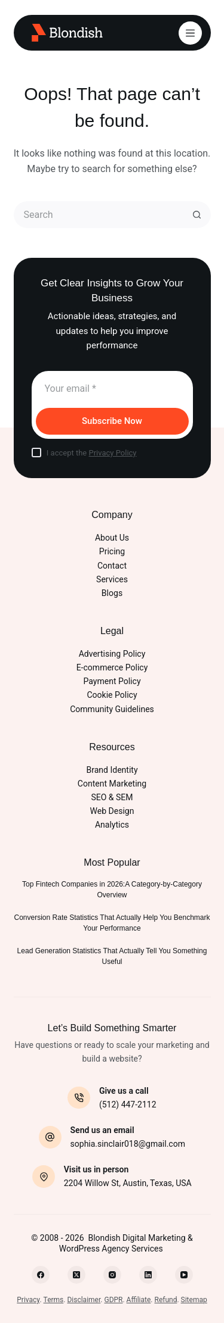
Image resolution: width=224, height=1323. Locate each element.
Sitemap (194, 1300)
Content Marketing (112, 783)
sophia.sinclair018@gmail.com (127, 1144)
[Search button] (197, 214)
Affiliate (139, 1300)
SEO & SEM (112, 797)
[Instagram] (112, 1275)
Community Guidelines (112, 709)
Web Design (112, 811)
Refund (165, 1300)
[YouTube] (184, 1275)
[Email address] (112, 388)
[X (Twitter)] (76, 1275)
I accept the (92, 452)
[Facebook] (41, 1275)
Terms (54, 1300)
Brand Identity (111, 770)
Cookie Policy (112, 695)
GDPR (113, 1300)
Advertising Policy (112, 654)
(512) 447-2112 (128, 1104)
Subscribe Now (112, 421)
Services (112, 579)
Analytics (112, 824)
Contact (112, 565)
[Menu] (190, 33)
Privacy (28, 1300)
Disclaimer (83, 1300)
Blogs (112, 593)
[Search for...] (99, 214)
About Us (112, 537)
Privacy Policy (112, 452)
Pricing (112, 551)
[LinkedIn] (148, 1275)
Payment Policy (111, 681)
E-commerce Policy (112, 667)
